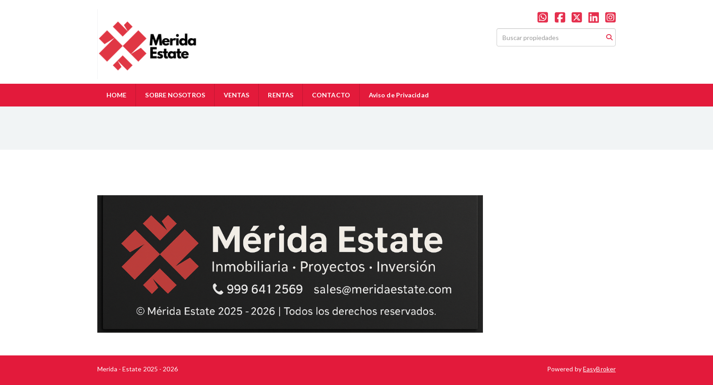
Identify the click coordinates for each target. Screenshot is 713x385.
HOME (116, 95)
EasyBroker (599, 369)
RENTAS (280, 95)
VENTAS (237, 95)
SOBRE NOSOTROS (175, 95)
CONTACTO (331, 95)
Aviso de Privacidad (399, 95)
